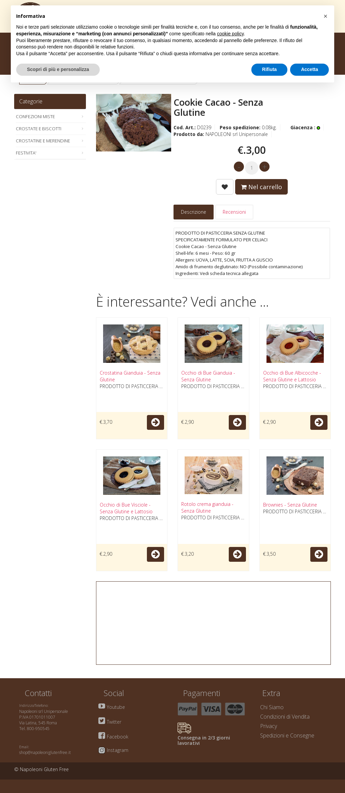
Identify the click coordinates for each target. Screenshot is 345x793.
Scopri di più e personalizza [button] (58, 69)
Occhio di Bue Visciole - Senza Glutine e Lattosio (126, 508)
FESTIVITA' (26, 153)
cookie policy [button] (230, 33)
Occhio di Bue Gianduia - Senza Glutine (208, 376)
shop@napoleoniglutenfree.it (45, 752)
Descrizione (193, 212)
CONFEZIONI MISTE (35, 116)
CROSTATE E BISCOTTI (38, 129)
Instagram (117, 750)
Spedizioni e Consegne (287, 735)
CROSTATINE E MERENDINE (43, 141)
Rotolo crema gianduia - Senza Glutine (207, 507)
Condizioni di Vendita (285, 716)
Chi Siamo (272, 707)
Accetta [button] (309, 69)
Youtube (116, 707)
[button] (325, 16)
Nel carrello (261, 187)
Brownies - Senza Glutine (290, 505)
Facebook (117, 736)
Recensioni (234, 212)
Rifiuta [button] (269, 69)
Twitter (114, 722)
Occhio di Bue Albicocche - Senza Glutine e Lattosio (292, 376)
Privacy (268, 726)
